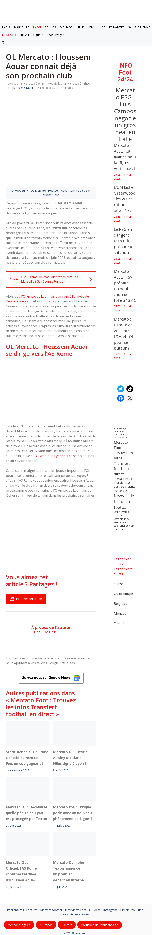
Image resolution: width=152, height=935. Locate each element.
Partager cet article (26, 568)
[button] (3, 42)
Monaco (120, 613)
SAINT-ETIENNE (139, 27)
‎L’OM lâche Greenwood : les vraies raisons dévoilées (124, 199)
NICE (102, 27)
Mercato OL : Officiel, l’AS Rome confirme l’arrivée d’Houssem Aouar (21, 841)
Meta (97, 880)
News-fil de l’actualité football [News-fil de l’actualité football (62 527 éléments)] (124, 501)
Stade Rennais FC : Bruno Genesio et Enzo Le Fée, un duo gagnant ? (27, 727)
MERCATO (9, 35)
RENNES (50, 27)
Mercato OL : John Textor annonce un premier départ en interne (68, 841)
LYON (37, 27)
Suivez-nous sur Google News (51, 647)
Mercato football (51, 880)
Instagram (110, 880)
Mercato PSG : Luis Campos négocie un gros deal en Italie (125, 114)
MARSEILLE (21, 27)
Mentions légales (19, 894)
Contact (67, 894)
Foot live (32, 880)
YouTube (137, 880)
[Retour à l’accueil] (76, 11)
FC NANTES (116, 27)
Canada (120, 623)
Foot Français (56, 35)
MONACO (66, 27)
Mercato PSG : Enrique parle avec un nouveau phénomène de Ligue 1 (72, 783)
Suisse (119, 583)
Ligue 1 (24, 35)
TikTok (124, 880)
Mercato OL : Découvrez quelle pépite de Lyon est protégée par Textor (27, 783)
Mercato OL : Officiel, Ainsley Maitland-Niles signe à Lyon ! (71, 727)
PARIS (6, 27)
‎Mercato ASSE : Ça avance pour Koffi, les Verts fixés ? (125, 157)
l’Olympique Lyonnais (51, 425)
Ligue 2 (38, 35)
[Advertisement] (51, 360)
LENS (91, 27)
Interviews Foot (75, 880)
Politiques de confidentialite (99, 894)
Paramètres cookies (75, 884)
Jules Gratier (43, 601)
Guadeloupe (123, 593)
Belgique (121, 603)
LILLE (80, 27)
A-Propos (46, 894)
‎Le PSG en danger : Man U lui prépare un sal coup (124, 241)
